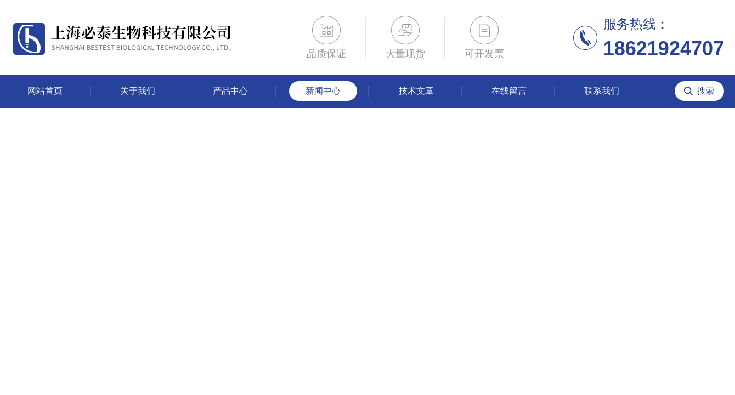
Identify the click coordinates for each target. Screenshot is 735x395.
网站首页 (45, 90)
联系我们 (601, 90)
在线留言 (509, 90)
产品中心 (230, 90)
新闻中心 (323, 90)
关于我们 (137, 90)
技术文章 (416, 90)
